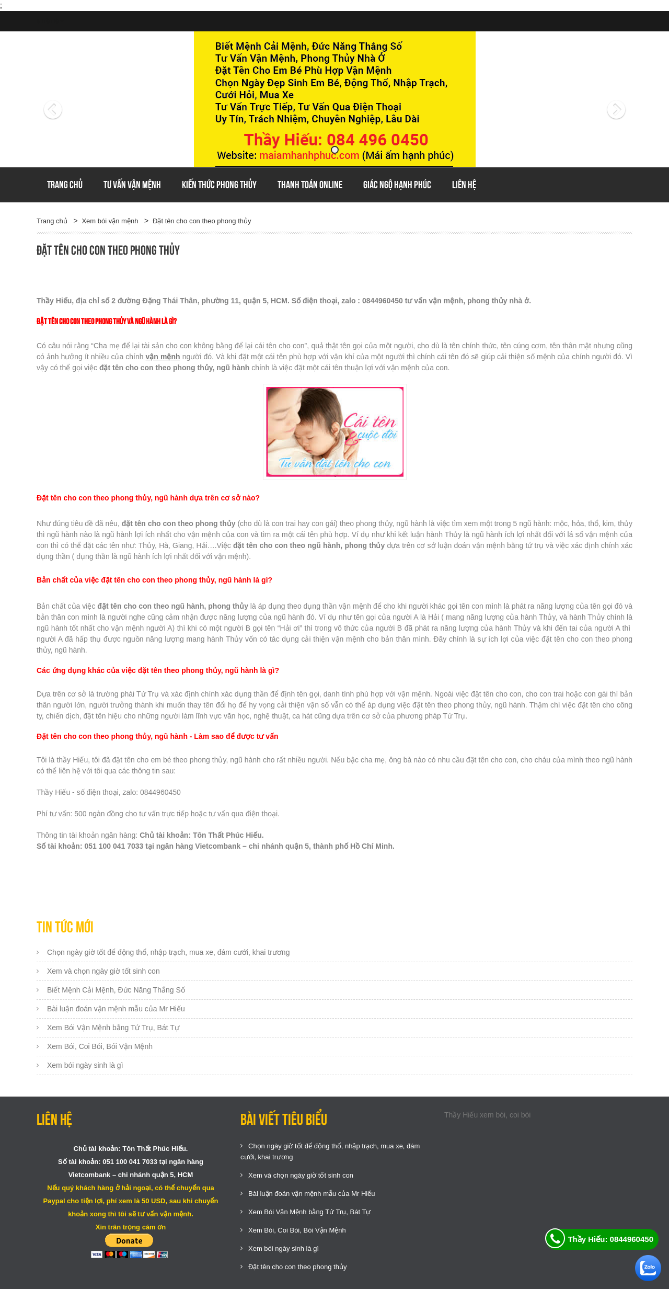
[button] (81, 99)
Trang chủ (65, 184)
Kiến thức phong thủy (219, 184)
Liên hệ (464, 184)
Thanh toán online (310, 184)
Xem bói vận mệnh (110, 221)
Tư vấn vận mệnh (132, 184)
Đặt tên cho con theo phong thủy (202, 221)
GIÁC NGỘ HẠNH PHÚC (397, 184)
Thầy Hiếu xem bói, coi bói (487, 1115)
